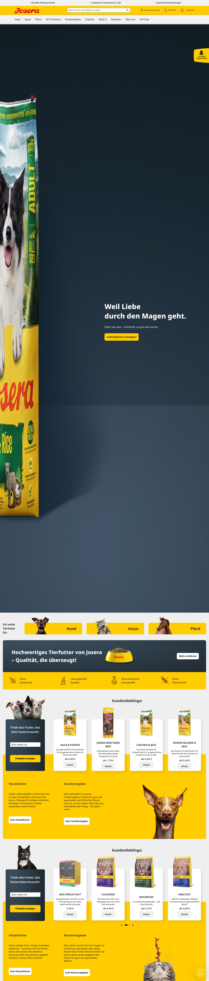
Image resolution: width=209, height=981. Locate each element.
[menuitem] (17, 20)
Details (70, 764)
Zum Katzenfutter (20, 971)
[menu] (104, 19)
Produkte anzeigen (25, 758)
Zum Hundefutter (20, 819)
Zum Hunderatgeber (76, 821)
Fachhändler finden (152, 10)
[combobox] (98, 10)
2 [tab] (129, 924)
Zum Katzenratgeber (76, 972)
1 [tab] (126, 925)
